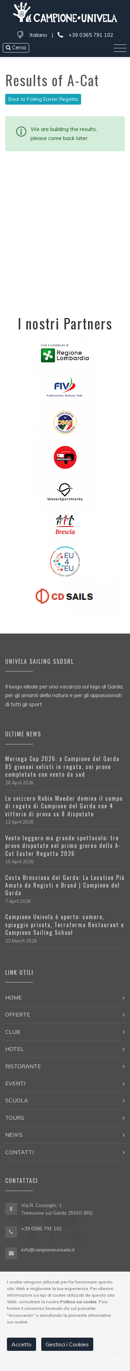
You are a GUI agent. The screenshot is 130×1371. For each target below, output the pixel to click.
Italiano (38, 35)
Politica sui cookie (78, 1301)
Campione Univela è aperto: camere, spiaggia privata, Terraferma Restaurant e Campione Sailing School (64, 925)
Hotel (14, 1048)
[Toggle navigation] (120, 48)
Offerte (17, 1014)
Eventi (15, 1083)
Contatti (19, 1152)
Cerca (16, 47)
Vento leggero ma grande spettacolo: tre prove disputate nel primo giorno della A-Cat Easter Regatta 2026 (63, 846)
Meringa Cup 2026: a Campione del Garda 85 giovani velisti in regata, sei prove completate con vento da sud (62, 766)
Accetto (21, 1344)
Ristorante (23, 1066)
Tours (14, 1117)
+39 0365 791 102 (85, 35)
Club (12, 1031)
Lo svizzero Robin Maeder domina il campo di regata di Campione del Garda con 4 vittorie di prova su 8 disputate (64, 806)
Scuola (16, 1100)
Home (13, 997)
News (14, 1134)
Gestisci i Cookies (67, 1344)
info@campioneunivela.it (48, 1249)
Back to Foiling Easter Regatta (43, 99)
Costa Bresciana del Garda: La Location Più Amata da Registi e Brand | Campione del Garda (65, 885)
